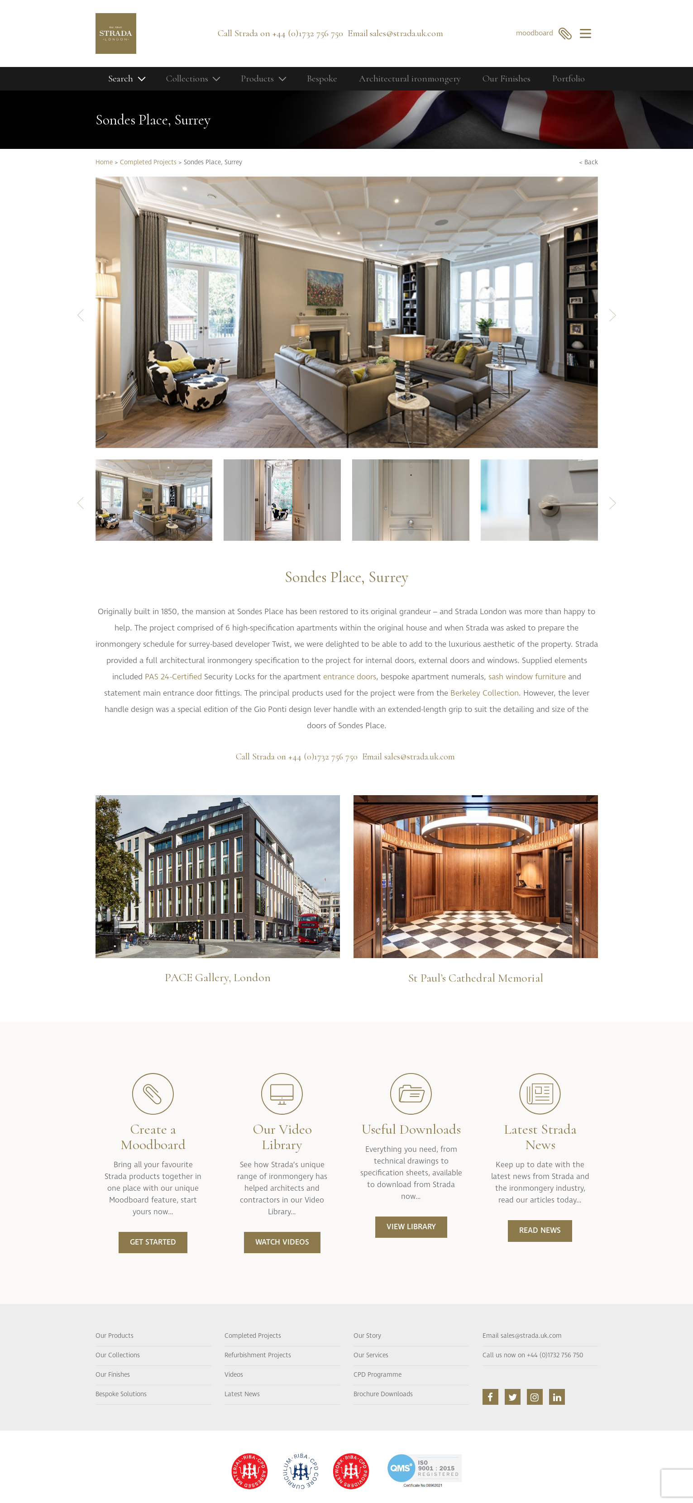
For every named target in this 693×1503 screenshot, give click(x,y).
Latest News (242, 1394)
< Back (588, 162)
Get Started (153, 1242)
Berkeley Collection (484, 693)
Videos (234, 1374)
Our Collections (118, 1355)
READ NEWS (540, 1230)
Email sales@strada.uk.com (522, 1336)
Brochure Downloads (383, 1394)
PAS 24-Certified (173, 676)
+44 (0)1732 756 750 (307, 33)
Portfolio (568, 78)
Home (104, 162)
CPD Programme (377, 1374)
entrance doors (349, 676)
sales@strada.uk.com (406, 33)
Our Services (371, 1355)
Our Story (367, 1336)
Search (120, 78)
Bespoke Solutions (121, 1394)
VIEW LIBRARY (411, 1226)
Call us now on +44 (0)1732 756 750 (533, 1355)
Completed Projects (148, 162)
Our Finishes (507, 78)
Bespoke (322, 78)
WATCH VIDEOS (282, 1242)
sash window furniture (527, 676)
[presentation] (80, 314)
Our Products (115, 1336)
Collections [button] (187, 78)
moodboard (544, 33)
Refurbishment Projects (258, 1355)
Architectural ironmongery (410, 78)
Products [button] (257, 78)
